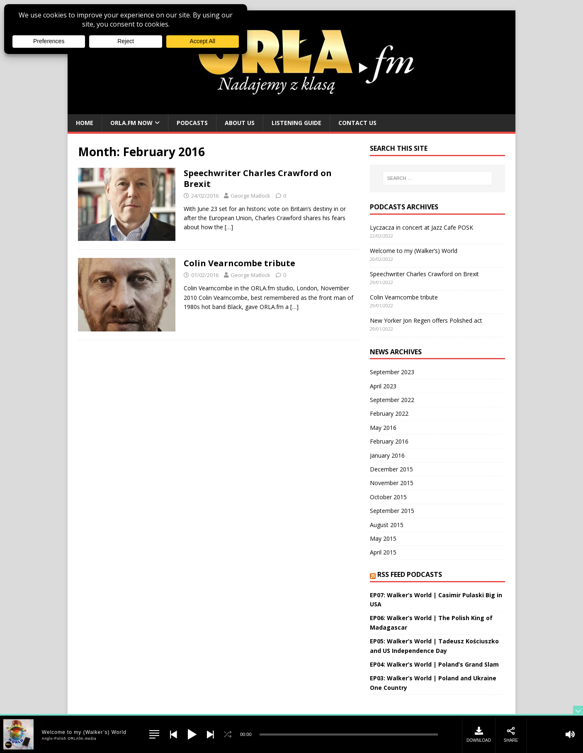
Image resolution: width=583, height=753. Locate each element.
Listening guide (296, 123)
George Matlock (250, 195)
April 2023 (383, 386)
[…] (229, 227)
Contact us (357, 123)
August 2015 (386, 525)
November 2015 (391, 483)
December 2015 (391, 469)
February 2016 (389, 441)
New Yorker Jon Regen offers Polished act (426, 320)
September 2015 (392, 511)
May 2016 (383, 428)
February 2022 (389, 413)
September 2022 (392, 400)
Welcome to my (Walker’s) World (413, 251)
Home (84, 123)
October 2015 (388, 497)
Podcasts (192, 123)
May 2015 (383, 538)
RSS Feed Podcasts (409, 574)
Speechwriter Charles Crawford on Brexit (258, 178)
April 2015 (383, 552)
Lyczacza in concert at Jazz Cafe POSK (421, 227)
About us (240, 123)
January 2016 (387, 455)
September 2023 (392, 372)
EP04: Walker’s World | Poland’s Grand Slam (434, 664)
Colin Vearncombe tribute (239, 263)
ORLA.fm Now (131, 123)
